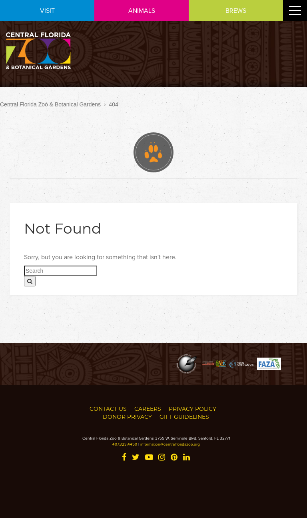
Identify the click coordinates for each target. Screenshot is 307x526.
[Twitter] (136, 458)
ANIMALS (141, 10)
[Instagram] (161, 458)
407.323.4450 (124, 444)
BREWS (235, 10)
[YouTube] (149, 458)
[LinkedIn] (186, 458)
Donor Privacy (127, 416)
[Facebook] (124, 458)
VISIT (47, 10)
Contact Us (108, 408)
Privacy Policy (192, 408)
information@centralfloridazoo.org (170, 444)
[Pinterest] (174, 458)
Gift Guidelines (184, 416)
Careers (147, 408)
